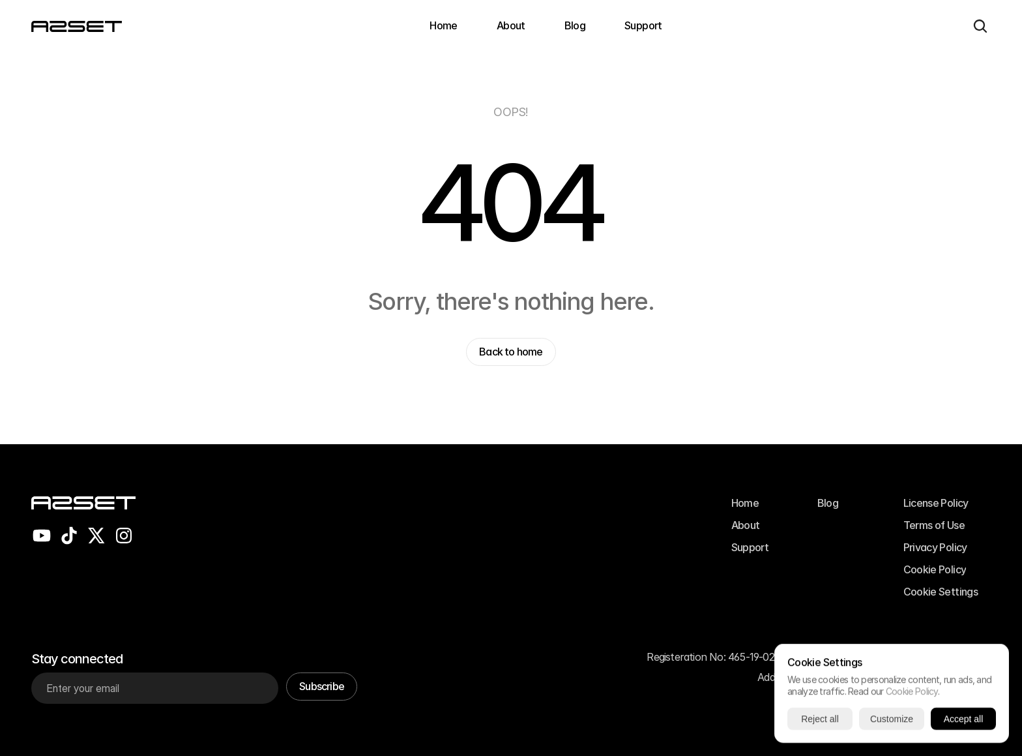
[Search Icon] (980, 26)
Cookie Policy (912, 691)
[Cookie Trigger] (940, 591)
